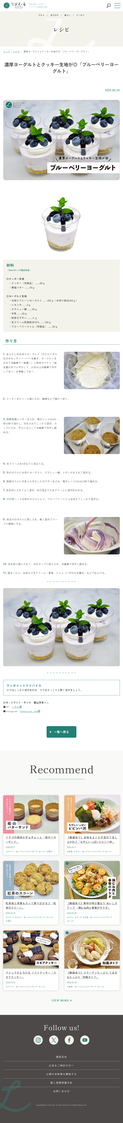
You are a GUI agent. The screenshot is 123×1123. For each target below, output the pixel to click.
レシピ (43, 851)
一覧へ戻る (61, 732)
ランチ (79, 917)
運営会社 (61, 1056)
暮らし (67, 15)
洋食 (86, 917)
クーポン (80, 15)
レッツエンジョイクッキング (27, 851)
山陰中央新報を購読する (61, 1074)
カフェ (77, 851)
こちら (15, 706)
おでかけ (54, 15)
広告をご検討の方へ (61, 1065)
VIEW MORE (60, 1000)
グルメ (41, 15)
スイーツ (11, 851)
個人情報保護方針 (61, 1082)
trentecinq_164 (29, 711)
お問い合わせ (61, 1091)
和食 (71, 851)
